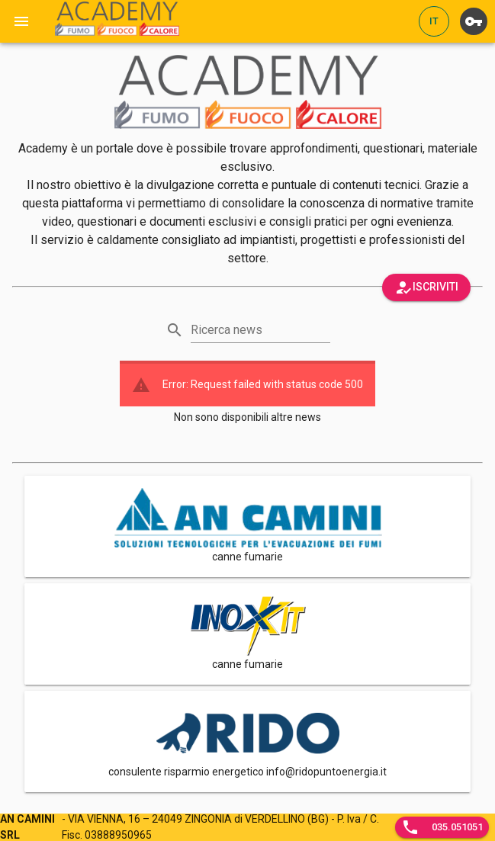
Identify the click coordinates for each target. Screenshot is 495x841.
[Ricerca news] (260, 330)
